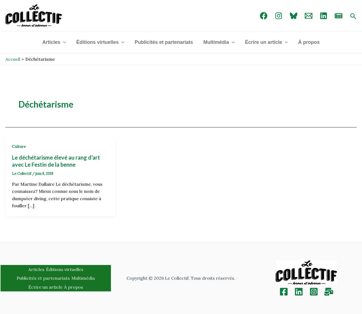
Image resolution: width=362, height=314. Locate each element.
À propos (307, 42)
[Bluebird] (293, 16)
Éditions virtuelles (101, 42)
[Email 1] (308, 16)
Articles (55, 42)
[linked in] (323, 16)
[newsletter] (338, 16)
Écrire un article (265, 42)
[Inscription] (328, 291)
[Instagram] (278, 16)
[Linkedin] (298, 291)
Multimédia (218, 42)
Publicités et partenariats (164, 42)
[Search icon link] (353, 16)
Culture (19, 146)
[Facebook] (263, 16)
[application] (64, 42)
